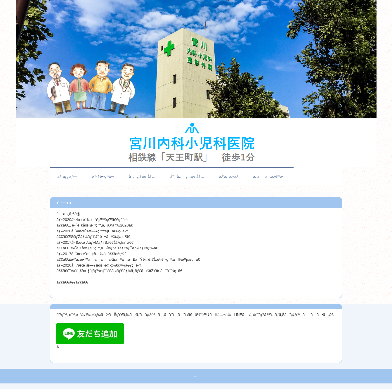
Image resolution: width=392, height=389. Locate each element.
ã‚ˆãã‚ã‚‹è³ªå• (269, 176)
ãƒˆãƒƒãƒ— (67, 176)
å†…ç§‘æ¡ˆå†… (142, 176)
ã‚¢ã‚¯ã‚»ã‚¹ (228, 176)
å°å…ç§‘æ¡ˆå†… (187, 176)
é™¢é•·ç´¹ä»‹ (103, 176)
